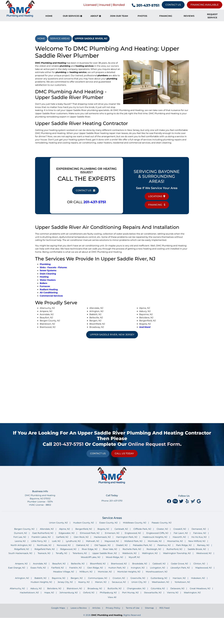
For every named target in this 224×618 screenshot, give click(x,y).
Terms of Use (132, 608)
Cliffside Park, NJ (142, 529)
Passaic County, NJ (161, 522)
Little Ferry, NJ (38, 541)
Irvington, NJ (138, 567)
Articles (96, 608)
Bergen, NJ (77, 578)
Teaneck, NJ (44, 553)
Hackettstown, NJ (29, 592)
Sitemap (149, 608)
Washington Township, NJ (177, 553)
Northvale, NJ (44, 545)
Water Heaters (48, 280)
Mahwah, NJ (92, 541)
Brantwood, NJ (119, 563)
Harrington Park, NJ (126, 537)
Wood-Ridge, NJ (114, 557)
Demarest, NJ (199, 529)
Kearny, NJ (84, 582)
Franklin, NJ (75, 567)
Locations (156, 196)
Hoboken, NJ (198, 578)
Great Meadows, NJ (200, 588)
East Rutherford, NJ (42, 533)
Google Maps (58, 608)
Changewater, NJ (136, 588)
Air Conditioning (49, 292)
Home (41, 38)
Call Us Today (124, 453)
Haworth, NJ (179, 537)
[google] (198, 501)
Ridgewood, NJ (68, 549)
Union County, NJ (58, 522)
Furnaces (45, 286)
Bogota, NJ (103, 529)
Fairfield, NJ (57, 567)
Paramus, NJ (164, 545)
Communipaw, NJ (97, 578)
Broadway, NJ (95, 588)
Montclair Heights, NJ (128, 571)
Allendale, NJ (47, 529)
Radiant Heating (49, 289)
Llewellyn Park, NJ (180, 567)
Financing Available (205, 4)
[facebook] (169, 501)
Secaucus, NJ (119, 582)
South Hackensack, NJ (20, 553)
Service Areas (60, 38)
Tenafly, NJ (61, 553)
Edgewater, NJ (66, 533)
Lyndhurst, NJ (73, 541)
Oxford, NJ (88, 592)
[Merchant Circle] (175, 501)
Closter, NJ (162, 529)
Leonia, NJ (20, 541)
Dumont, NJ (20, 533)
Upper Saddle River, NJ (91, 38)
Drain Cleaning (48, 273)
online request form (154, 444)
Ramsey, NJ (203, 545)
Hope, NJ (49, 592)
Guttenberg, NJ (159, 578)
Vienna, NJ (172, 592)
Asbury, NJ (36, 588)
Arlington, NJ (22, 578)
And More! (145, 327)
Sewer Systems (48, 270)
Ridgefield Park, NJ (44, 549)
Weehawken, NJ (160, 582)
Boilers (43, 283)
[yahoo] (193, 501)
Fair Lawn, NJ (181, 533)
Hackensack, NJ (102, 537)
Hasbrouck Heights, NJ (155, 537)
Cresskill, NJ (179, 529)
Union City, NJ (138, 582)
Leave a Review (79, 608)
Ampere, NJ (21, 563)
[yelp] (187, 501)
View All (112, 597)
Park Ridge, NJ (184, 545)
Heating (44, 276)
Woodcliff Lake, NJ (90, 557)
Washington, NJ (192, 592)
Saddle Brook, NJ (197, 549)
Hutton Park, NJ (116, 567)
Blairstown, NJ (74, 588)
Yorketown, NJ (182, 582)
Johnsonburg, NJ (68, 592)
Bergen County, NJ (24, 529)
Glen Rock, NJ (81, 537)
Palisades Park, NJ (142, 545)
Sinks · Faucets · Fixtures (53, 267)
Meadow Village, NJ (63, 571)
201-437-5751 (145, 5)
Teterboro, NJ (80, 553)
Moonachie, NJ (175, 541)
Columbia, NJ (158, 588)
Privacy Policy (113, 608)
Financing (156, 204)
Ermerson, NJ (112, 533)
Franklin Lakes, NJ (41, 537)
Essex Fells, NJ (38, 567)
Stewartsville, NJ (152, 592)
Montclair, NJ (105, 571)
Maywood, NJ (112, 541)
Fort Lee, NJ (19, 537)
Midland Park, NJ (133, 541)
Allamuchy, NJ (17, 588)
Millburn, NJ (85, 571)
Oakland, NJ (82, 545)
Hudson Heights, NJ (41, 582)
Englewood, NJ (133, 533)
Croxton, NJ (119, 578)
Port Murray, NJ (130, 592)
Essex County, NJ (108, 522)
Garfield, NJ (62, 537)
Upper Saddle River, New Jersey (112, 334)
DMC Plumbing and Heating (106, 615)
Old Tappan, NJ (102, 545)
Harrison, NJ (179, 578)
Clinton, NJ (199, 563)
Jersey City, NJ (65, 582)
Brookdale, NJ (139, 563)
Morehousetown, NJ (156, 571)
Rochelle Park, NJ (132, 549)
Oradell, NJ (121, 545)
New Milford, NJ (196, 541)
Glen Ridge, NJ (95, 567)
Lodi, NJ (56, 541)
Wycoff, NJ (134, 557)
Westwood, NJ (203, 553)
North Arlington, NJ (21, 545)
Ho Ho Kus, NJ (198, 537)
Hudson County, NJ (83, 522)
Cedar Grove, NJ (179, 563)
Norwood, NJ (64, 545)
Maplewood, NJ (203, 567)
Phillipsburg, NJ (108, 592)
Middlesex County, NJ (134, 522)
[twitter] (182, 501)
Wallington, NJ (150, 553)
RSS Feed (164, 608)
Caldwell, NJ (159, 563)
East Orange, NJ (16, 567)
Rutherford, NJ (174, 549)
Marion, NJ (100, 582)
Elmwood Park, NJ (89, 533)
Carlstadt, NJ (121, 529)
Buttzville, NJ (114, 588)
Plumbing (45, 264)
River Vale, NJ (110, 549)
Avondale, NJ (40, 563)
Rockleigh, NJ (154, 549)
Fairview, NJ (199, 533)
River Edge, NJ (89, 549)
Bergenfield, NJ (83, 529)
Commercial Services (51, 295)
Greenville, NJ (137, 578)
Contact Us (173, 4)
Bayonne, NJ (58, 578)
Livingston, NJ (157, 567)
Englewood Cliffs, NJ (157, 533)
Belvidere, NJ (54, 588)
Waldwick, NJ (129, 553)
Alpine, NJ (64, 529)
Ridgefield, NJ (21, 549)
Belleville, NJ (77, 563)
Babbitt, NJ (40, 578)
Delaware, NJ (177, 588)
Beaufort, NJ (58, 563)
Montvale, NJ (155, 541)
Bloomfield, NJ (97, 563)
